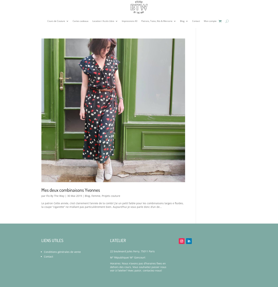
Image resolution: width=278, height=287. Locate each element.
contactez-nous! (152, 270)
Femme (95, 196)
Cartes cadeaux (80, 21)
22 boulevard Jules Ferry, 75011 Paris (132, 251)
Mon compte (210, 21)
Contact (196, 21)
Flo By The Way (55, 196)
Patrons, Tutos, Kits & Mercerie (156, 21)
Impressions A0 (129, 21)
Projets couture (111, 196)
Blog (182, 21)
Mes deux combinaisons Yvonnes (70, 190)
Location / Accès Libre (103, 21)
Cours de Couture (56, 21)
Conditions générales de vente (62, 252)
